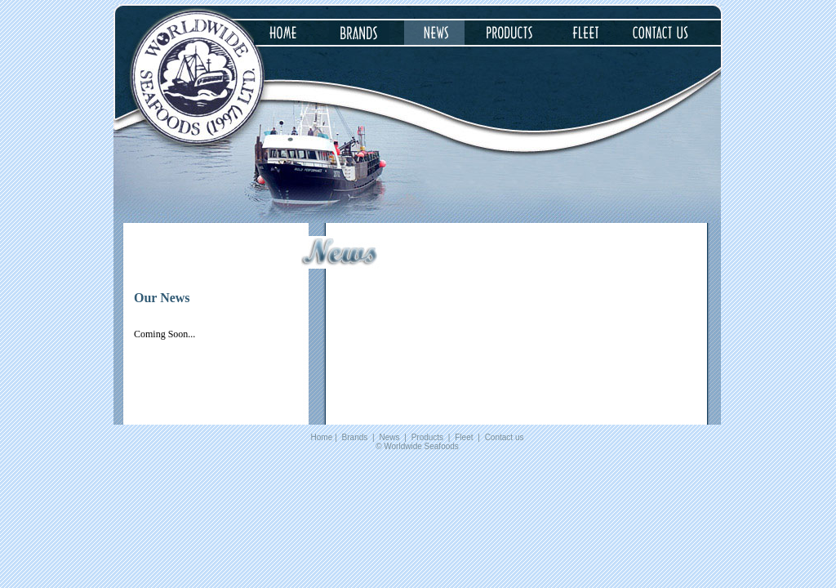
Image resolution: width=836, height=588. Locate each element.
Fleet (464, 437)
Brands (355, 437)
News (389, 437)
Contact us (504, 437)
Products (427, 437)
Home (322, 437)
